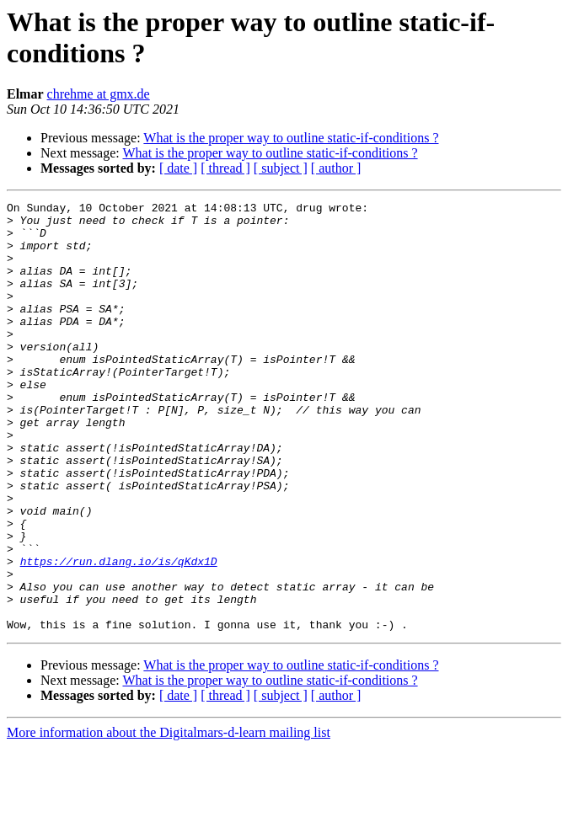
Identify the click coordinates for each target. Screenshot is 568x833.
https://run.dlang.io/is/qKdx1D (118, 634)
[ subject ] (281, 168)
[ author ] (336, 168)
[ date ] (178, 168)
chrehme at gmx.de (98, 94)
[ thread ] (225, 168)
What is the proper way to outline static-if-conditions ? (290, 138)
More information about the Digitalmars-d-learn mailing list (168, 818)
